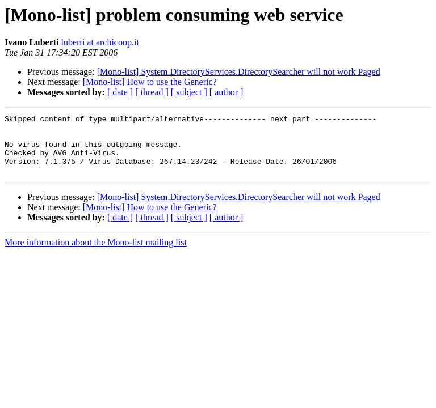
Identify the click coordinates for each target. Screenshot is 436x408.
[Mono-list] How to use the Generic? (150, 82)
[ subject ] (189, 92)
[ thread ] (152, 92)
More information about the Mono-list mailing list (96, 254)
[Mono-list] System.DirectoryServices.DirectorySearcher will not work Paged (238, 71)
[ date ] (120, 92)
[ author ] (226, 92)
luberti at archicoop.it (100, 42)
